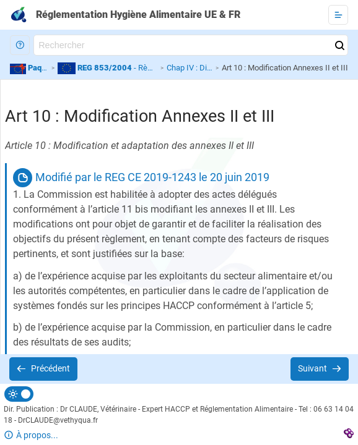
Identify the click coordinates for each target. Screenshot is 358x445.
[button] (20, 45)
